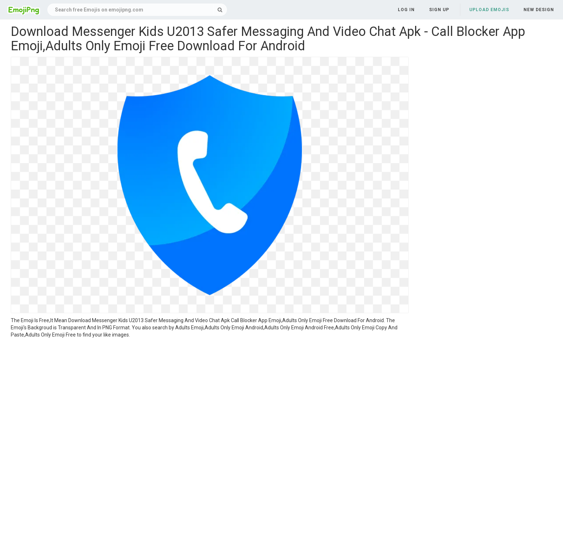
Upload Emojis (489, 9)
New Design (539, 9)
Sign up (439, 9)
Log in (406, 9)
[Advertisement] (210, 392)
